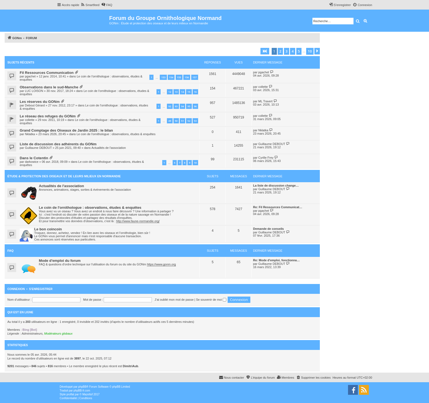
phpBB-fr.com (82, 390)
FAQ (10, 250)
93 (176, 106)
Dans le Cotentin (34, 158)
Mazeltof (87, 394)
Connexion (16, 289)
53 (195, 121)
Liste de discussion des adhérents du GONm (58, 144)
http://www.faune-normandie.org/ (138, 221)
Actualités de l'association (108, 147)
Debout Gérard (35, 105)
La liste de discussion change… (276, 185)
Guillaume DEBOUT (38, 147)
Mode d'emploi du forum (60, 261)
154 (171, 77)
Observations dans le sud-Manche (49, 87)
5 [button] (299, 51)
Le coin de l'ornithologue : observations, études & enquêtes (116, 134)
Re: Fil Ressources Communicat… (277, 207)
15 (188, 92)
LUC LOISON (34, 90)
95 (188, 106)
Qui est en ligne (20, 312)
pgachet (30, 76)
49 (169, 121)
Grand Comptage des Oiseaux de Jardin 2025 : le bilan (66, 130)
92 (169, 106)
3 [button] (287, 51)
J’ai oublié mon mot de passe (174, 299)
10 (195, 162)
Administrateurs (32, 333)
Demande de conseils (268, 228)
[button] (264, 51)
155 (179, 77)
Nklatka (30, 134)
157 (195, 77)
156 (187, 77)
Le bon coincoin (48, 229)
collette (263, 86)
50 (176, 121)
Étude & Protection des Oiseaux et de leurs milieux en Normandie (64, 176)
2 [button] (280, 51)
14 (182, 92)
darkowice (32, 161)
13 (176, 92)
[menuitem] (90, 5)
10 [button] (310, 51)
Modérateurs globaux (58, 333)
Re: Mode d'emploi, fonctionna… (276, 260)
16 (195, 92)
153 (163, 77)
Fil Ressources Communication (47, 73)
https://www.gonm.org (161, 264)
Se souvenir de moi (211, 299)
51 (182, 121)
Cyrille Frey (266, 157)
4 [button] (293, 51)
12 (169, 92)
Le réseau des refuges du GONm (48, 116)
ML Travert (265, 101)
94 (182, 106)
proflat (70, 394)
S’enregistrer (41, 289)
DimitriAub (130, 366)
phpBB (82, 386)
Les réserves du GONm (40, 102)
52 (188, 121)
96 (195, 106)
